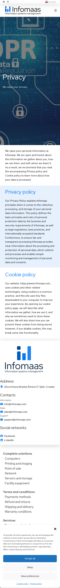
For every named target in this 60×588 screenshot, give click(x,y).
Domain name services (20, 530)
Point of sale (13, 468)
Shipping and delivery (19, 507)
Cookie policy (20, 274)
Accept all (30, 565)
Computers (12, 458)
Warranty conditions (18, 511)
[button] (55, 536)
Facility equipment (17, 483)
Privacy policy (20, 191)
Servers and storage (18, 478)
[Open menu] (55, 10)
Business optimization (19, 525)
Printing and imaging (18, 463)
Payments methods (18, 497)
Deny (30, 574)
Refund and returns (17, 502)
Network (10, 473)
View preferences (30, 583)
